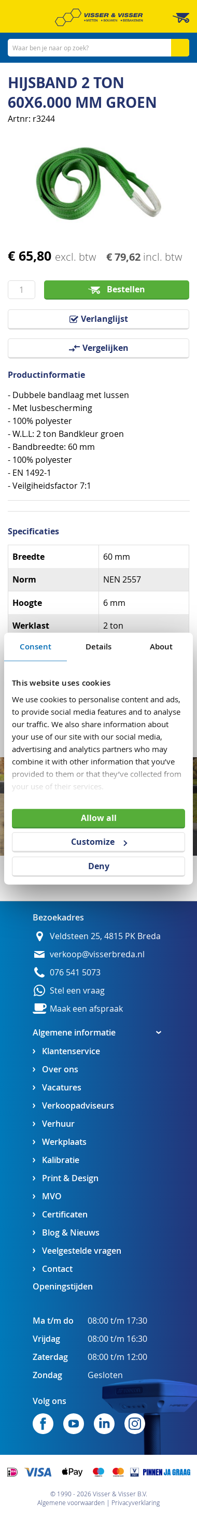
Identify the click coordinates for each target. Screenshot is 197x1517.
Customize (99, 841)
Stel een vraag (77, 990)
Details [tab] (99, 646)
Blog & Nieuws (71, 1232)
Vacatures (61, 1087)
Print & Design (70, 1178)
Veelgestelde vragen (81, 1250)
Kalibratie (60, 1160)
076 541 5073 (75, 972)
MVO (52, 1196)
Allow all (99, 817)
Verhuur (58, 1123)
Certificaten (65, 1214)
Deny (98, 866)
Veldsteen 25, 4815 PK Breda (105, 936)
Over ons (60, 1069)
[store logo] (98, 17)
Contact (57, 1269)
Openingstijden (63, 1286)
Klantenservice (71, 1051)
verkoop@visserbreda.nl (97, 954)
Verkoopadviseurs (78, 1105)
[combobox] (98, 47)
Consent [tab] (36, 646)
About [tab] (161, 646)
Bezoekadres (58, 917)
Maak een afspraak (86, 1008)
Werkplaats (64, 1142)
